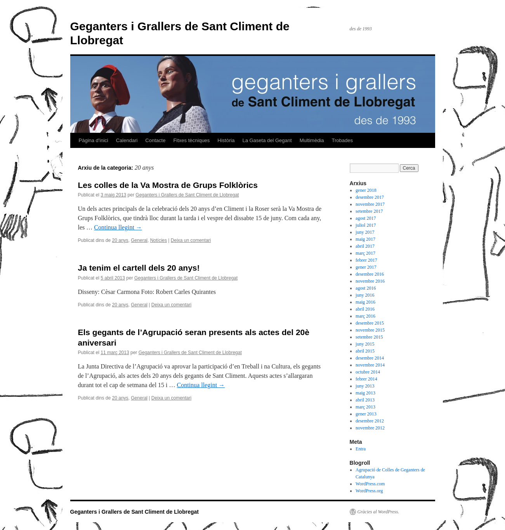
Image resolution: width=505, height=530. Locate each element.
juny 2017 (365, 232)
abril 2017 (365, 246)
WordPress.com (370, 484)
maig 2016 (365, 302)
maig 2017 (365, 239)
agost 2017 (366, 218)
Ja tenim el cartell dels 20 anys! (139, 267)
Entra (361, 449)
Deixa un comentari (191, 240)
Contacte (155, 140)
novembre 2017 (370, 204)
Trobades (341, 140)
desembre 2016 (370, 274)
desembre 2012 (370, 421)
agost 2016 (366, 288)
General (139, 240)
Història (225, 140)
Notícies (158, 240)
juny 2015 (365, 344)
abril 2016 (365, 309)
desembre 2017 (370, 197)
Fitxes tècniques (191, 140)
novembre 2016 (370, 281)
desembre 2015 (370, 323)
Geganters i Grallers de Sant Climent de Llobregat (187, 195)
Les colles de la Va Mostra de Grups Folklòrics (168, 185)
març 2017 (365, 253)
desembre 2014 (370, 358)
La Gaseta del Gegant (267, 140)
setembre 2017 (369, 211)
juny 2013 (365, 386)
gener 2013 (366, 414)
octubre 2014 (368, 372)
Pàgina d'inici (93, 140)
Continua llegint (118, 227)
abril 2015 (365, 351)
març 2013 (365, 407)
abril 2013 (365, 400)
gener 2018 (366, 190)
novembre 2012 (370, 428)
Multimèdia (312, 140)
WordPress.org (369, 491)
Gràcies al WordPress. (378, 511)
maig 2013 (365, 393)
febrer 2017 (366, 260)
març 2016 (365, 316)
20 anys (120, 240)
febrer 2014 (366, 379)
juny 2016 (365, 295)
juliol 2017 (366, 225)
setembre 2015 (369, 337)
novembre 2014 (370, 365)
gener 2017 (366, 267)
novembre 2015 (370, 330)
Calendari (127, 140)
